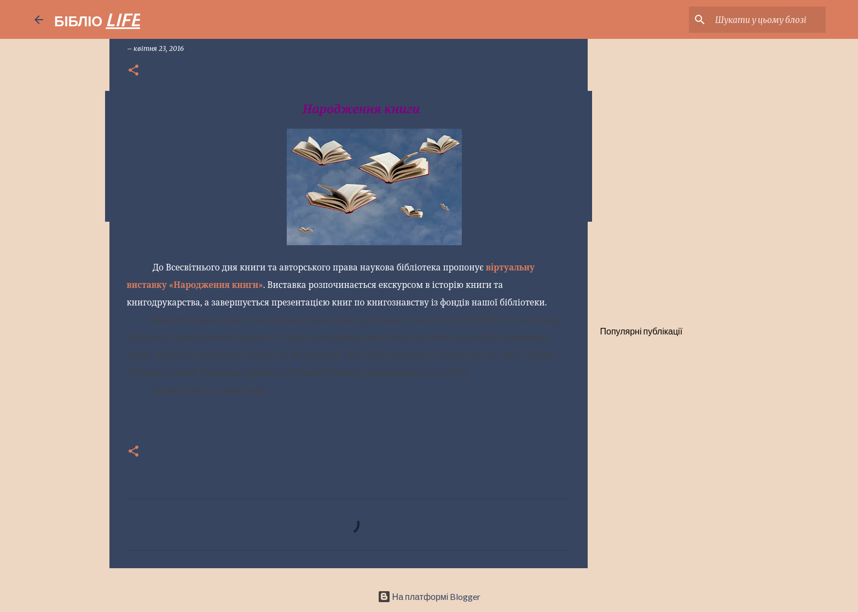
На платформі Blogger (429, 596)
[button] (133, 70)
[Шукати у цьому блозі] (768, 20)
